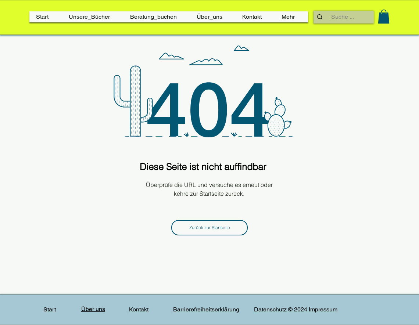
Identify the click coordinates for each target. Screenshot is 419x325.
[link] (384, 17)
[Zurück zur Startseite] (209, 227)
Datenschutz (271, 309)
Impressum (323, 309)
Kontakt (138, 309)
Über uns (93, 309)
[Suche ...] (342, 17)
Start (49, 309)
